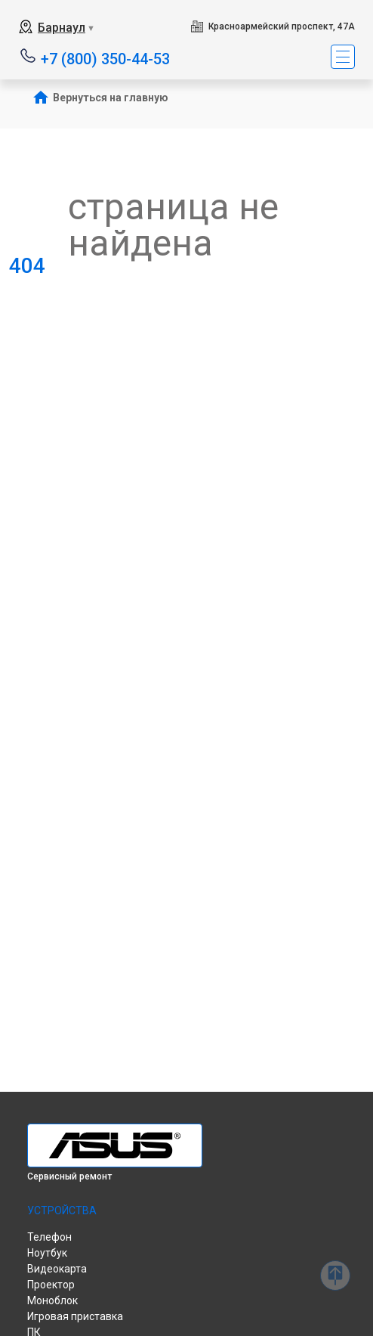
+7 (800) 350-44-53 (105, 58)
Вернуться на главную (110, 97)
